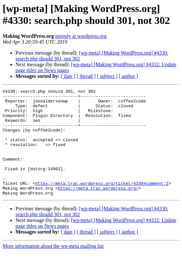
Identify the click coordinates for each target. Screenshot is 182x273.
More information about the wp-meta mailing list (53, 267)
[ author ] (128, 76)
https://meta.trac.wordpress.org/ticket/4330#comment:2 (101, 202)
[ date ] (68, 76)
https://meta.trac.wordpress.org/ (98, 208)
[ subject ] (107, 76)
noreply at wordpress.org (80, 36)
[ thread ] (86, 76)
